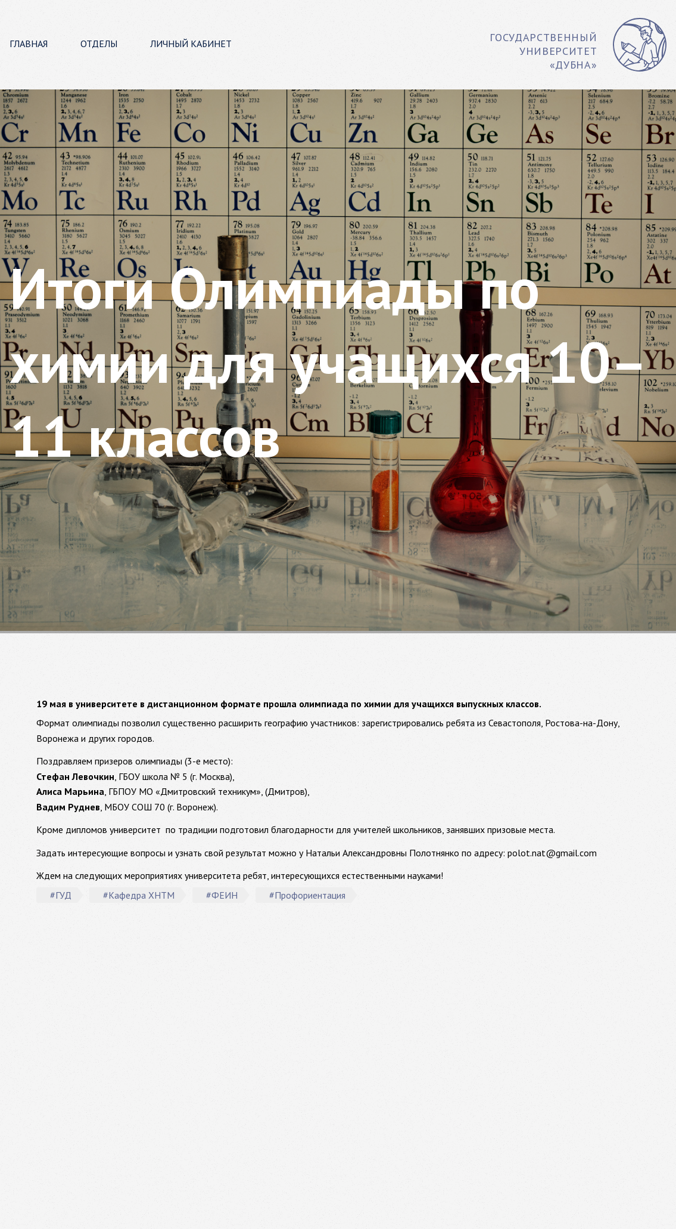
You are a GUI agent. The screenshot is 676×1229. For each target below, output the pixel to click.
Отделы (98, 43)
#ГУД (60, 895)
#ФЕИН (222, 895)
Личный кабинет (191, 43)
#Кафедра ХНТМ (139, 895)
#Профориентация (307, 895)
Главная (29, 43)
